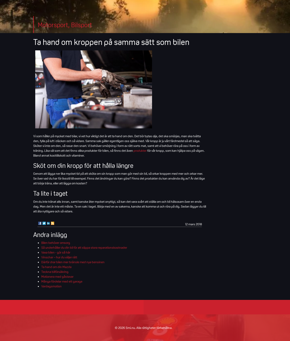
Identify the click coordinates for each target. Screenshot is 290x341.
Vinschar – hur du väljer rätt (59, 257)
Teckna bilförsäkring (54, 272)
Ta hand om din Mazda (56, 267)
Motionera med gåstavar (57, 276)
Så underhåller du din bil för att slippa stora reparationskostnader (84, 247)
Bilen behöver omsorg (55, 243)
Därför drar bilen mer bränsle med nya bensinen (73, 262)
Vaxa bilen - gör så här (55, 252)
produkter (140, 151)
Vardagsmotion (51, 286)
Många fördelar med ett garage (61, 281)
